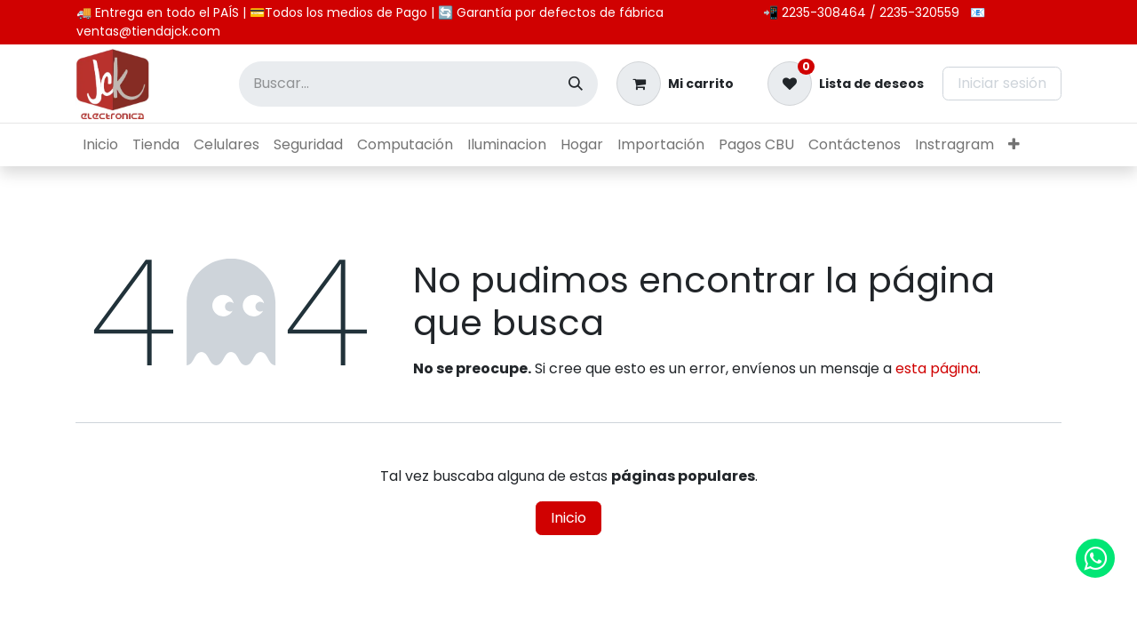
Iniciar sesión (1002, 83)
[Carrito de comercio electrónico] (675, 83)
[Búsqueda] (575, 84)
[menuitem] (100, 145)
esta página (936, 368)
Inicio (568, 518)
